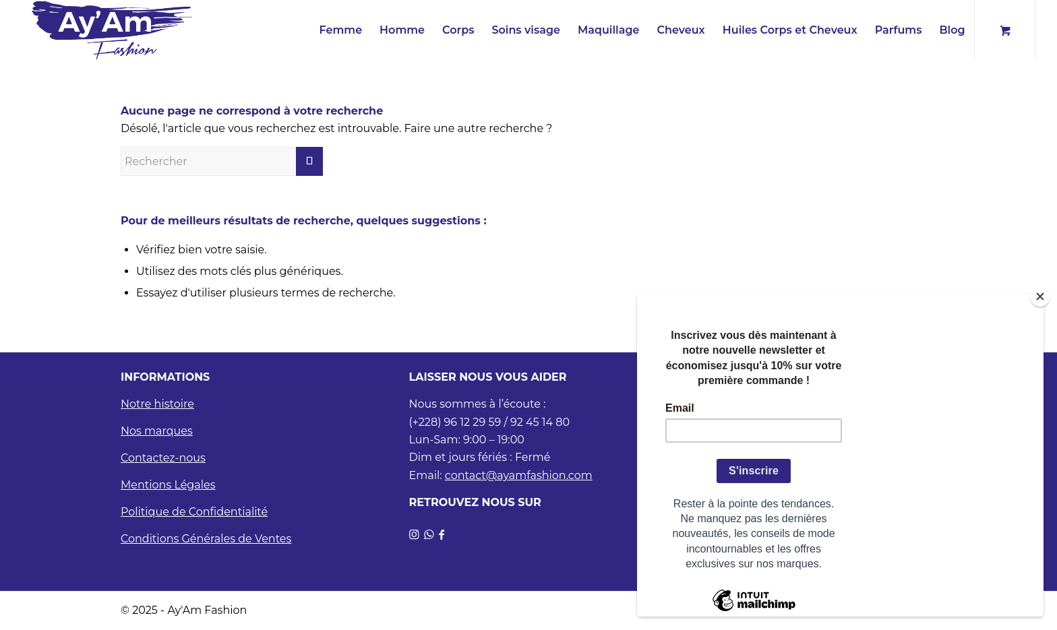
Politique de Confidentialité (194, 511)
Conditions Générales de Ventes (206, 538)
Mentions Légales (168, 484)
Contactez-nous (163, 457)
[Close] (1040, 296)
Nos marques (157, 430)
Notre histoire (157, 404)
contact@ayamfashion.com (519, 475)
